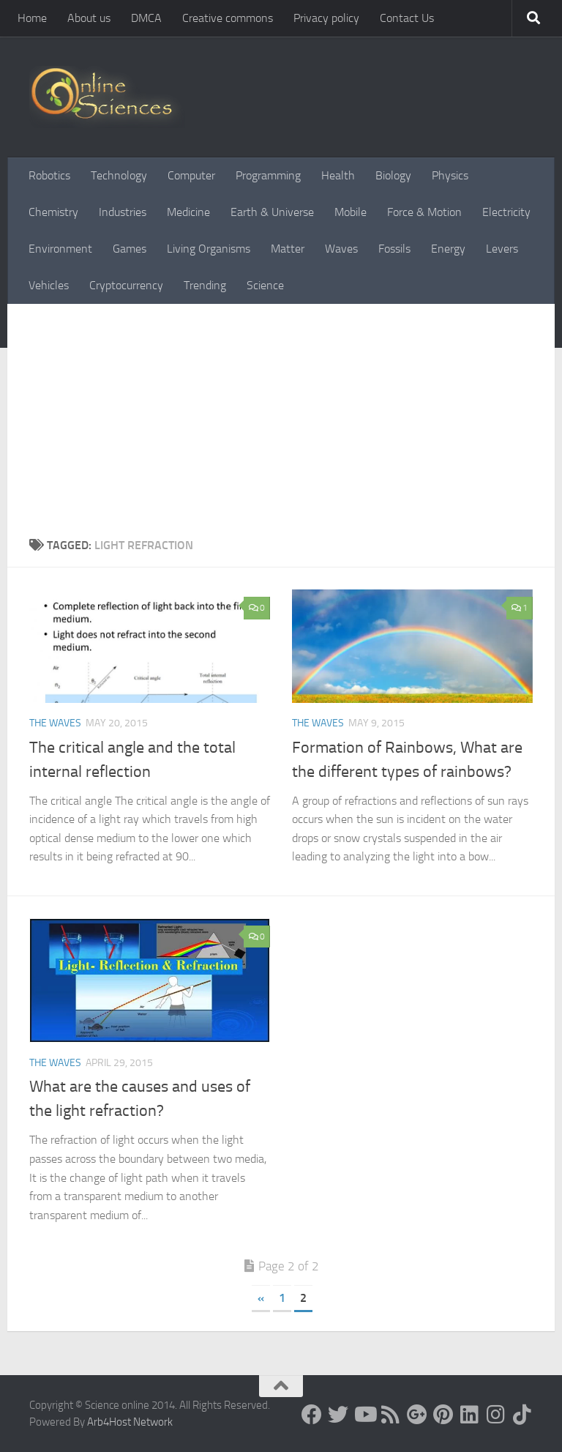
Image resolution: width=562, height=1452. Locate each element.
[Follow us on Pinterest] (443, 1414)
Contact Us (407, 18)
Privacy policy (326, 18)
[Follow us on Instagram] (496, 1414)
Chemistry (53, 212)
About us (88, 18)
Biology (393, 175)
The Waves (55, 723)
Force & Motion (424, 212)
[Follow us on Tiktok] (522, 1414)
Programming (268, 175)
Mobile (350, 212)
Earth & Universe (272, 212)
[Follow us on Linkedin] (470, 1414)
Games (129, 249)
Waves (341, 249)
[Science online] (311, 1414)
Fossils (394, 249)
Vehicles (49, 285)
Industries (122, 212)
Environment (60, 249)
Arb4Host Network (130, 1422)
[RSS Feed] (391, 1414)
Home (32, 18)
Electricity (506, 212)
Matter (287, 249)
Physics (450, 175)
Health (338, 175)
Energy (448, 249)
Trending (205, 285)
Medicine (188, 212)
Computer (191, 175)
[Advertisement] (281, 413)
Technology (119, 175)
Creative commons (227, 18)
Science (265, 285)
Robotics (49, 175)
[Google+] (417, 1414)
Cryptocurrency (126, 285)
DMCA (146, 18)
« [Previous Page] (261, 1298)
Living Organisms (208, 249)
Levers (502, 249)
